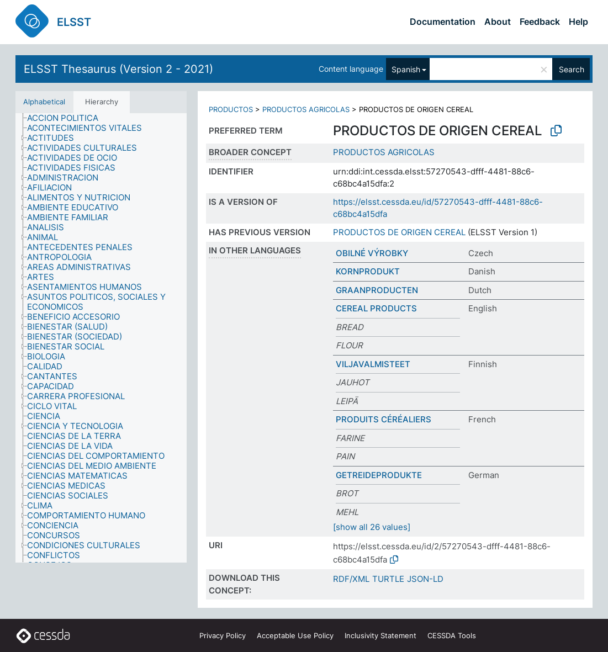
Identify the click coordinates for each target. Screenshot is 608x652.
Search (571, 69)
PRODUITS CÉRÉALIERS (383, 419)
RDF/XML (351, 579)
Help (578, 21)
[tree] (101, 338)
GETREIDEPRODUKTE (379, 475)
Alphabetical (44, 101)
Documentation (442, 21)
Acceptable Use (295, 635)
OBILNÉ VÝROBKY (372, 253)
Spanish (406, 69)
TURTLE (388, 579)
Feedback (540, 21)
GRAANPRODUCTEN (377, 290)
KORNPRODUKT (368, 271)
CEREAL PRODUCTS (376, 308)
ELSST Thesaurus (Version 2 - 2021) (118, 69)
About (497, 21)
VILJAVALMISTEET (373, 364)
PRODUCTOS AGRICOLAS (306, 109)
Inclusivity (380, 635)
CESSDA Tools (451, 635)
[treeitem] (67, 118)
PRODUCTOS (231, 109)
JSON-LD (425, 579)
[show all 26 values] (371, 527)
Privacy (222, 635)
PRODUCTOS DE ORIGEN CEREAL (399, 232)
